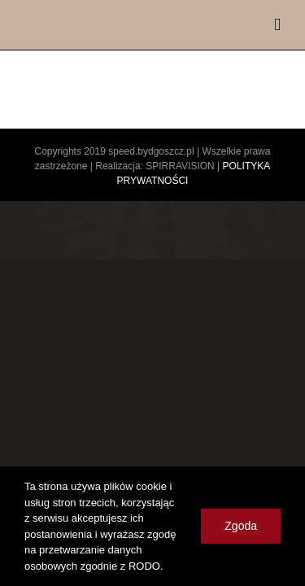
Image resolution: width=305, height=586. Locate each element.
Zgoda (240, 525)
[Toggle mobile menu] (277, 24)
